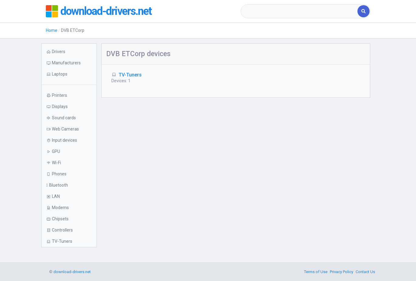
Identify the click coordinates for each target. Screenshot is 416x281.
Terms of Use (315, 271)
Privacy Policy (341, 271)
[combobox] (300, 11)
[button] (69, 74)
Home (51, 30)
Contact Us (365, 271)
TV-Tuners (130, 75)
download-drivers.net (105, 11)
